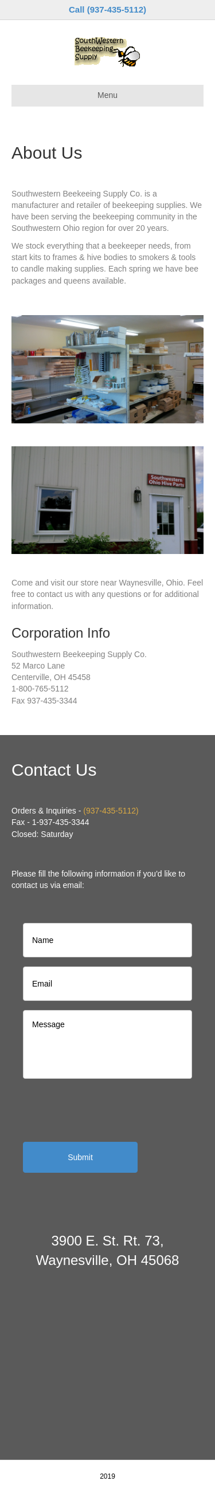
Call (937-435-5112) (107, 9)
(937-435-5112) (111, 810)
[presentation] (110, 1110)
